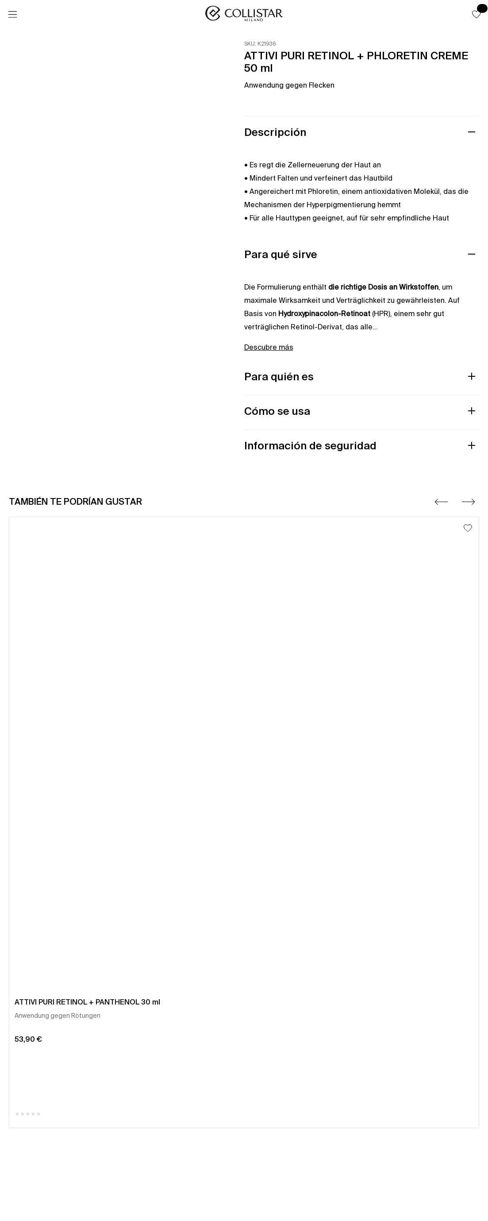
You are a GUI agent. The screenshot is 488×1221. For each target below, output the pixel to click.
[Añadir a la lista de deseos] (467, 527)
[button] (476, 14)
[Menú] (12, 14)
